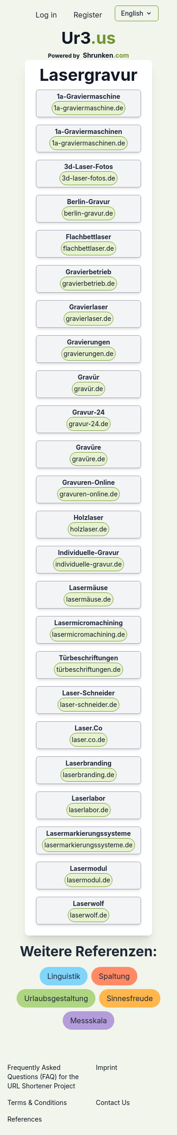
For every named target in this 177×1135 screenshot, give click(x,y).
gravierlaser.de (88, 318)
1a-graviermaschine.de (89, 108)
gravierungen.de (89, 353)
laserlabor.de (88, 810)
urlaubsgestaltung (56, 998)
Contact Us (113, 1102)
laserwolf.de (88, 915)
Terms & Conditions (37, 1102)
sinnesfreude (129, 998)
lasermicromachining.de (88, 634)
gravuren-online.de (88, 494)
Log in (46, 14)
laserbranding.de (88, 775)
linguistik (63, 976)
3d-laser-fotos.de (88, 178)
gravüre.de (88, 459)
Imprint (106, 1067)
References (24, 1119)
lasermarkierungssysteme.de (88, 845)
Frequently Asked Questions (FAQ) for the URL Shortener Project (43, 1076)
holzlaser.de (88, 529)
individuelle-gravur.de (88, 564)
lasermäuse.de (88, 599)
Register (87, 14)
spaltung (114, 976)
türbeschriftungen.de (88, 669)
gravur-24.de (88, 424)
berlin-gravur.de (88, 213)
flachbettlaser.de (88, 248)
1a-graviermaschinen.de (88, 143)
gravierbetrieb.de (88, 283)
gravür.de (88, 388)
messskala (88, 1020)
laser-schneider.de (88, 704)
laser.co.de (88, 739)
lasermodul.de (88, 880)
